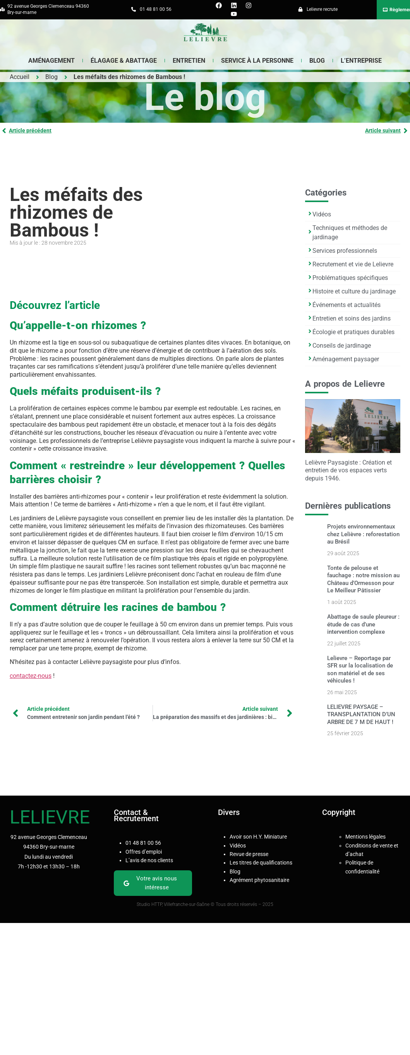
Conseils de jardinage (341, 345)
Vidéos (321, 214)
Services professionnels (344, 250)
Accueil (19, 77)
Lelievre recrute (322, 9)
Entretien (189, 60)
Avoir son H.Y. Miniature (258, 837)
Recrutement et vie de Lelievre (352, 264)
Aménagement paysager (345, 359)
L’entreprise (361, 60)
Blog (51, 77)
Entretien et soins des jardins (351, 318)
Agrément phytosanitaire (259, 880)
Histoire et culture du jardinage (354, 291)
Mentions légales (365, 837)
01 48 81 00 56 (143, 843)
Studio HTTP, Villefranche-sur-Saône (174, 904)
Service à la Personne (257, 60)
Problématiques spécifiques (350, 277)
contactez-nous (30, 675)
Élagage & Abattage (124, 60)
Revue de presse (249, 854)
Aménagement (51, 60)
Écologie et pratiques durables (353, 332)
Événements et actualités (346, 305)
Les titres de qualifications (261, 862)
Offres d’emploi (143, 852)
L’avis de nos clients (149, 860)
